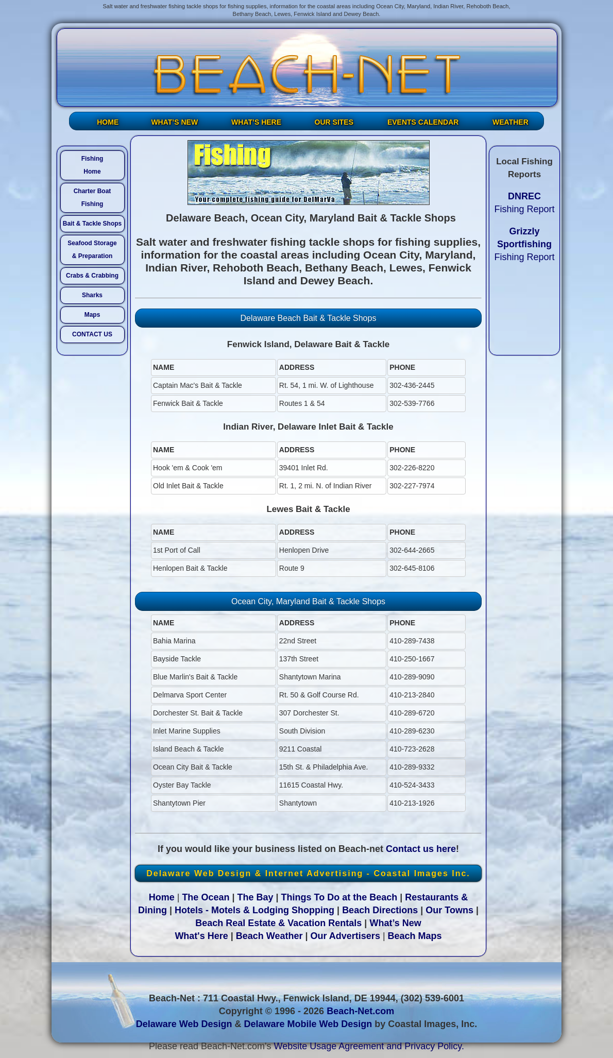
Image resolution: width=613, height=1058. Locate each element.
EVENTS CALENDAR (422, 122)
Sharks (92, 295)
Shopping (313, 910)
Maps (92, 314)
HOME (107, 122)
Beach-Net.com (360, 1011)
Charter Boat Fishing (92, 197)
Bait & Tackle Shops (92, 223)
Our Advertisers (345, 936)
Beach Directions (380, 910)
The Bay (255, 897)
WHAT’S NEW (174, 122)
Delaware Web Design (184, 1024)
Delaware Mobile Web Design (308, 1024)
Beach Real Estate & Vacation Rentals (278, 923)
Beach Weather (269, 936)
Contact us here (421, 849)
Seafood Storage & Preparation (91, 250)
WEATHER (510, 122)
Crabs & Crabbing (92, 275)
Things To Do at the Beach (339, 897)
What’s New (395, 923)
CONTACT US (92, 334)
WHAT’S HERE (256, 122)
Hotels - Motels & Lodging (232, 910)
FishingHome (92, 165)
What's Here (201, 936)
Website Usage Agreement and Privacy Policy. (369, 1046)
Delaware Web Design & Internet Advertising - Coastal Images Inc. (308, 873)
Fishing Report (524, 244)
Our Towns (449, 910)
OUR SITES (334, 122)
